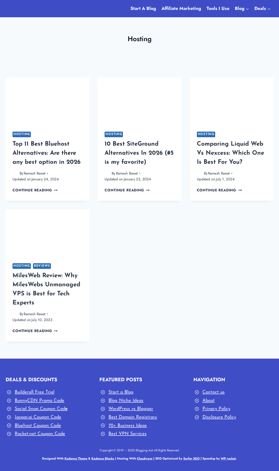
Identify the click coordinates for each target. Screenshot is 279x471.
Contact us (213, 392)
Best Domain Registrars (132, 417)
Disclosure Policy (219, 417)
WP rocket (228, 458)
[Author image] (15, 173)
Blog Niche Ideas (125, 400)
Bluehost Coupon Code (38, 425)
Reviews (42, 266)
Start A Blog (143, 8)
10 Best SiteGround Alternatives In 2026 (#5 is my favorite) (139, 153)
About (208, 400)
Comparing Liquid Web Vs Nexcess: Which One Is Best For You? (230, 153)
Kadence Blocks (102, 458)
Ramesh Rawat (34, 173)
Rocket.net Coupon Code (40, 434)
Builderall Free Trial (34, 392)
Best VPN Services (127, 434)
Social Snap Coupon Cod (40, 408)
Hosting (21, 134)
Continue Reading (35, 190)
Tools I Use (218, 8)
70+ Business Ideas (127, 425)
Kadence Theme (75, 458)
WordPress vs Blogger (130, 408)
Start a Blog (120, 392)
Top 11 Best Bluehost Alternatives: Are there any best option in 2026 (47, 153)
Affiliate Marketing (181, 8)
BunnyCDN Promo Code (39, 400)
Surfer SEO (191, 458)
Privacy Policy (216, 408)
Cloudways (145, 458)
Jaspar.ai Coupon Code (38, 417)
